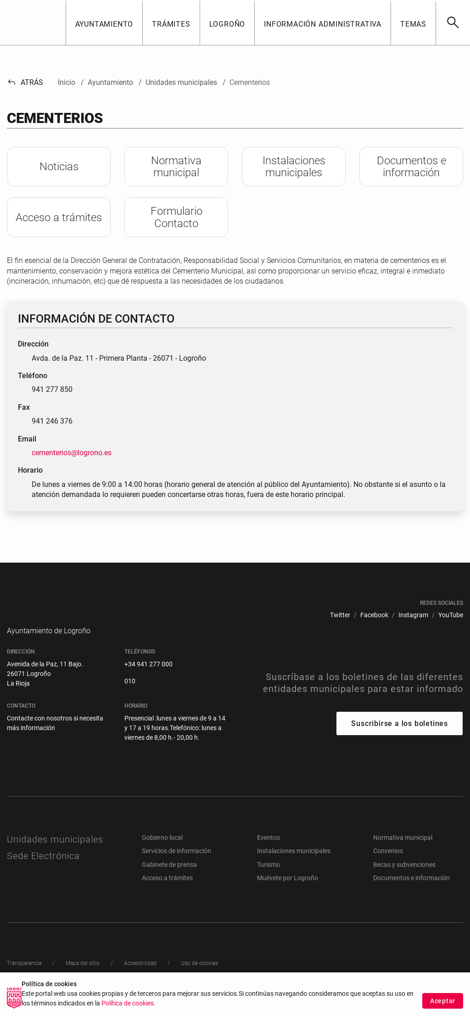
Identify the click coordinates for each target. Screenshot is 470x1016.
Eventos (268, 851)
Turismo (268, 878)
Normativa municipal (402, 851)
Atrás (25, 82)
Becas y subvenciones (404, 878)
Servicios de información (176, 864)
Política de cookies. (128, 1003)
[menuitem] (340, 615)
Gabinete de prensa (169, 878)
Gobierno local (162, 851)
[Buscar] (453, 22)
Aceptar (442, 1001)
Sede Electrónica (43, 869)
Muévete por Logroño (287, 891)
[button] (104, 22)
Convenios (388, 864)
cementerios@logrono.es (72, 452)
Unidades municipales (55, 853)
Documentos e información (411, 891)
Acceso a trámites (167, 891)
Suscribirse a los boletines (399, 737)
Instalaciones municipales (293, 864)
